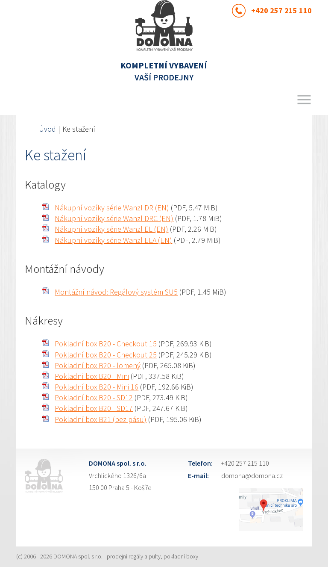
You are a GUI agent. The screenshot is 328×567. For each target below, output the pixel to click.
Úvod (47, 129)
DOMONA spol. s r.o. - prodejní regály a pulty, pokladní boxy (125, 556)
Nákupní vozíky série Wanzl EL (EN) (111, 229)
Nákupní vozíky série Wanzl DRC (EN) (114, 218)
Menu (304, 99)
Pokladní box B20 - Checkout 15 (106, 343)
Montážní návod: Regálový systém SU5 (116, 292)
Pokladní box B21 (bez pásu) (100, 419)
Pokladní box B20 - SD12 (94, 397)
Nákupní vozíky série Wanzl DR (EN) (112, 208)
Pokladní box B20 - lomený (98, 365)
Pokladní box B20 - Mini (92, 376)
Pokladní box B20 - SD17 (94, 408)
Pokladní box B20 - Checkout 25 (106, 355)
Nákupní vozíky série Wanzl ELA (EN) (113, 240)
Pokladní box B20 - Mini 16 (96, 387)
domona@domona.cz (252, 475)
